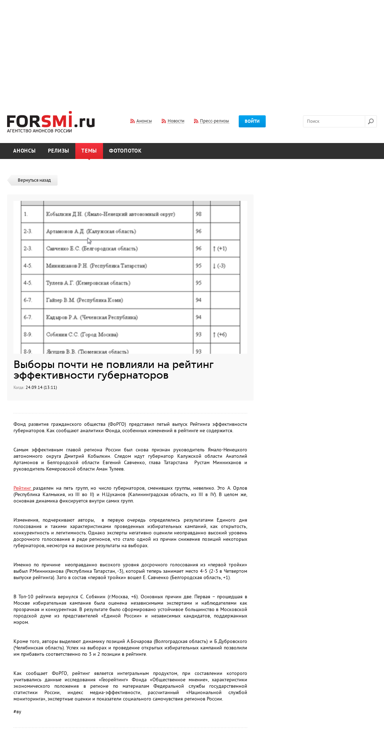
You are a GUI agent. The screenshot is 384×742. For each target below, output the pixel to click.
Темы (89, 151)
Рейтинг (23, 488)
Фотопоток (125, 151)
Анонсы (24, 151)
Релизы (59, 151)
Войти (252, 121)
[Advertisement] (192, 50)
